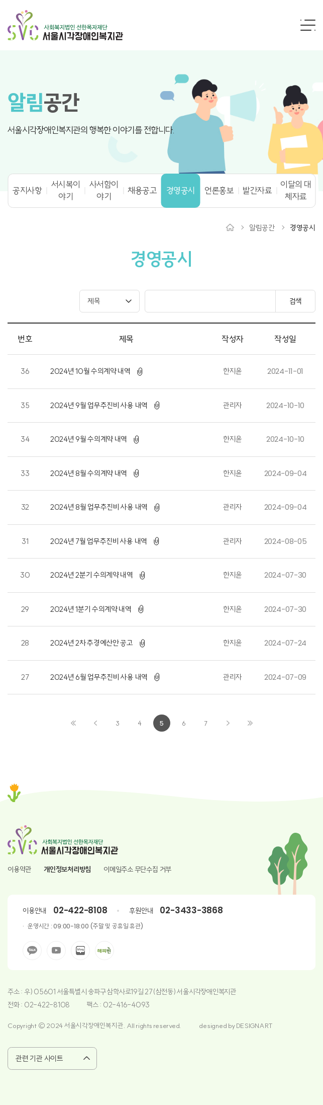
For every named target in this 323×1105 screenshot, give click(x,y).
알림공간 (262, 227)
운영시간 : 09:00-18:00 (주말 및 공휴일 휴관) (85, 926)
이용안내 (34, 910)
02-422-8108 (80, 910)
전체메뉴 (307, 25)
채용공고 (142, 190)
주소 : (16, 991)
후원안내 (141, 910)
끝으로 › (250, 723)
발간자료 (257, 190)
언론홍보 (219, 190)
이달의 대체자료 (295, 191)
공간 (43, 103)
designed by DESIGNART (236, 1025)
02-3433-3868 (191, 910)
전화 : (16, 1004)
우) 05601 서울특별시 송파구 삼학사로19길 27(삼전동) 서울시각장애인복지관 (130, 991)
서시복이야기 (65, 191)
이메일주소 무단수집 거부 (137, 869)
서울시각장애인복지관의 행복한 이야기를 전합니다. (91, 130)
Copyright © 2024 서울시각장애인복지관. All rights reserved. (94, 1025)
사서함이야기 (104, 191)
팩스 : (94, 1004)
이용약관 (19, 869)
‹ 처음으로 (73, 723)
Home (230, 227)
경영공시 (180, 190)
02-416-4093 (126, 1004)
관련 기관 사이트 (40, 1058)
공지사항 (27, 190)
